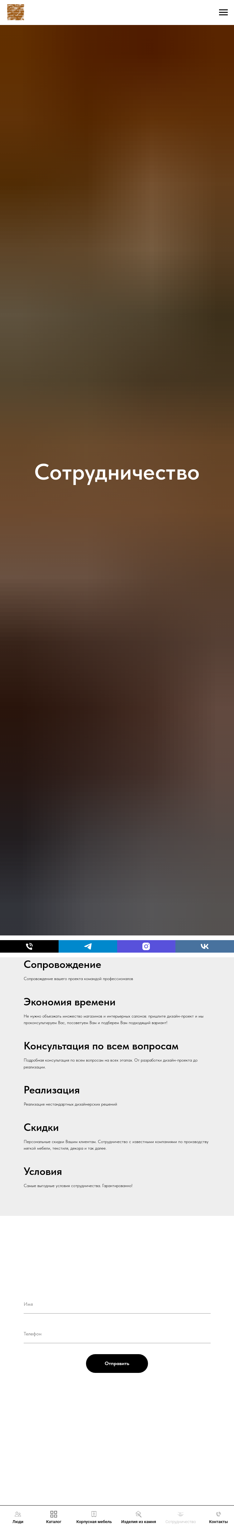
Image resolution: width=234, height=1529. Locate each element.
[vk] (204, 946)
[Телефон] (29, 946)
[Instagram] (146, 946)
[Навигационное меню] (223, 12)
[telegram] (88, 946)
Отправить (117, 1363)
